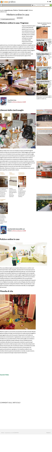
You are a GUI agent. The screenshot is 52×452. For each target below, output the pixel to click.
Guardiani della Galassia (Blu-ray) (16, 229)
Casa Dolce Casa (12, 100)
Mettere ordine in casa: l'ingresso (14, 23)
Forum (34, 5)
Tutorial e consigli (23, 10)
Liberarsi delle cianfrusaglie (12, 110)
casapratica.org (8, 10)
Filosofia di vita (6, 291)
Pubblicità (48, 432)
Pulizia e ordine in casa (9, 239)
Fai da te (15, 10)
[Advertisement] (15, 8)
